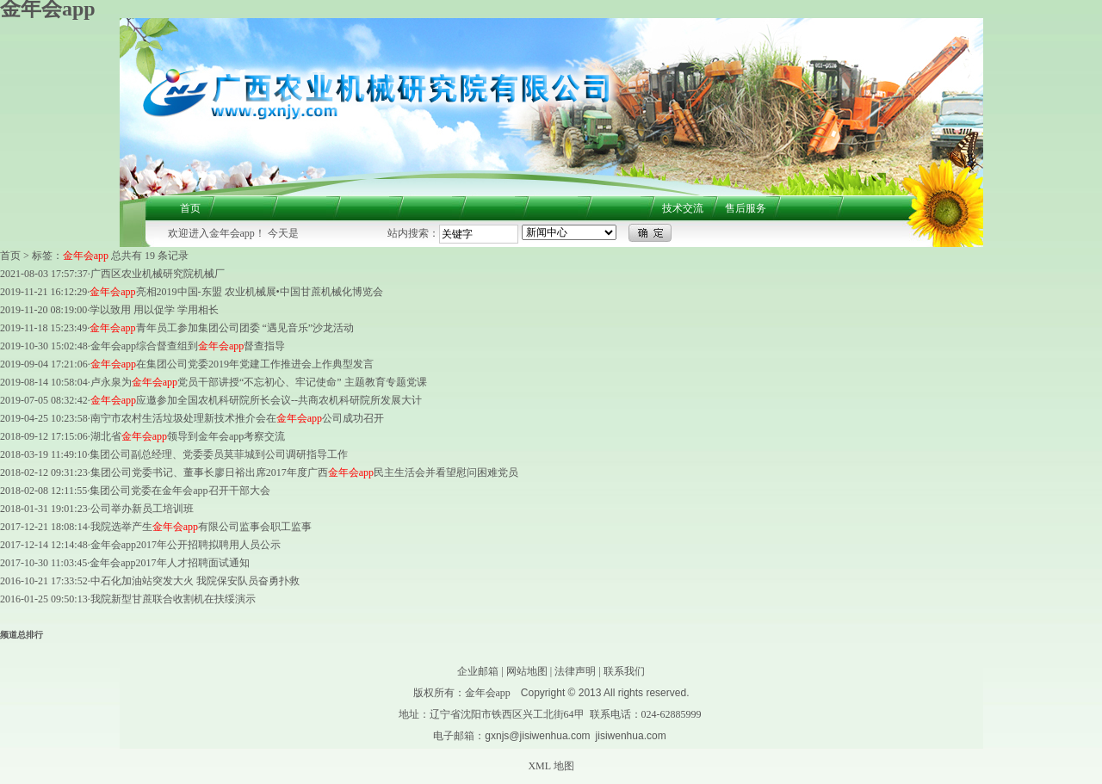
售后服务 (745, 208)
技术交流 (682, 208)
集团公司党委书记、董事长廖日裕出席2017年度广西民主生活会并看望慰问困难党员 (304, 472)
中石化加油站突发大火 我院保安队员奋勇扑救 (195, 581)
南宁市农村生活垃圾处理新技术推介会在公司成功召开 (237, 418)
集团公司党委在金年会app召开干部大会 (179, 491)
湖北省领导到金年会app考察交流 (188, 436)
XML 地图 (550, 766)
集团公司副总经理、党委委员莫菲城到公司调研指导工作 (219, 454)
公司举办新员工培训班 (142, 509)
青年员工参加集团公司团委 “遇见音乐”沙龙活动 (222, 328)
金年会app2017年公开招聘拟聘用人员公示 (185, 545)
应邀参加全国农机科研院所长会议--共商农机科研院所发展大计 (256, 400)
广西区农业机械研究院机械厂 (157, 274)
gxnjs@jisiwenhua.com (537, 736)
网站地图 (527, 671)
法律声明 (575, 671)
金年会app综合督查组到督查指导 (188, 346)
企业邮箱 (477, 671)
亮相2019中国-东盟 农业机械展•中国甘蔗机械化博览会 (236, 292)
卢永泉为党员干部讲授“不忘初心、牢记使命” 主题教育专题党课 (258, 382)
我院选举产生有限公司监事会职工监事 (201, 527)
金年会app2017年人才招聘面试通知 (169, 563)
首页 (190, 208)
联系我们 (624, 671)
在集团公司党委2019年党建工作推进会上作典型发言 (232, 364)
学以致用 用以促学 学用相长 (154, 310)
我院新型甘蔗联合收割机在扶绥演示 (173, 599)
